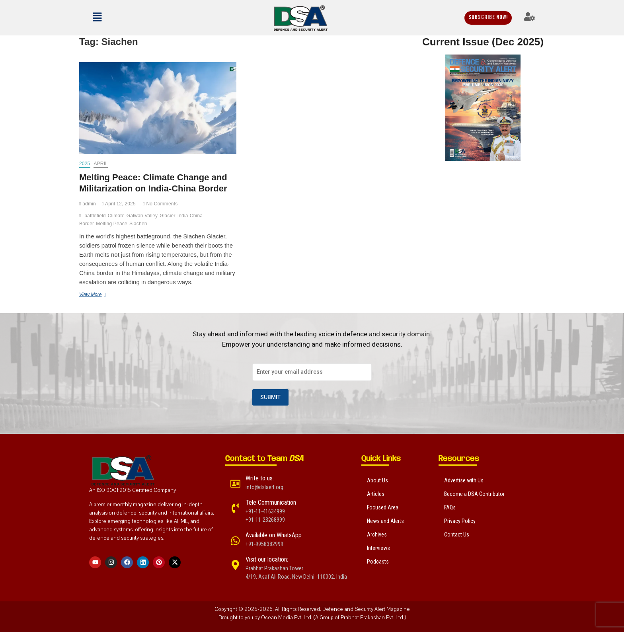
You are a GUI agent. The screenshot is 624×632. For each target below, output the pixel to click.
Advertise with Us (464, 480)
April (101, 163)
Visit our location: (267, 559)
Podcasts (378, 561)
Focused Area (382, 507)
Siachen (138, 223)
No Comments (160, 204)
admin (87, 204)
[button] (119, 17)
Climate (116, 215)
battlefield (95, 215)
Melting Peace (111, 223)
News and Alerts (385, 521)
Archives (377, 534)
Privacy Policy (460, 521)
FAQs (450, 507)
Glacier (167, 215)
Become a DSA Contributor (474, 494)
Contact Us (456, 534)
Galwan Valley (142, 215)
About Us (377, 480)
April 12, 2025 (119, 204)
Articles (375, 494)
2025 (84, 163)
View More (103, 294)
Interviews (378, 548)
